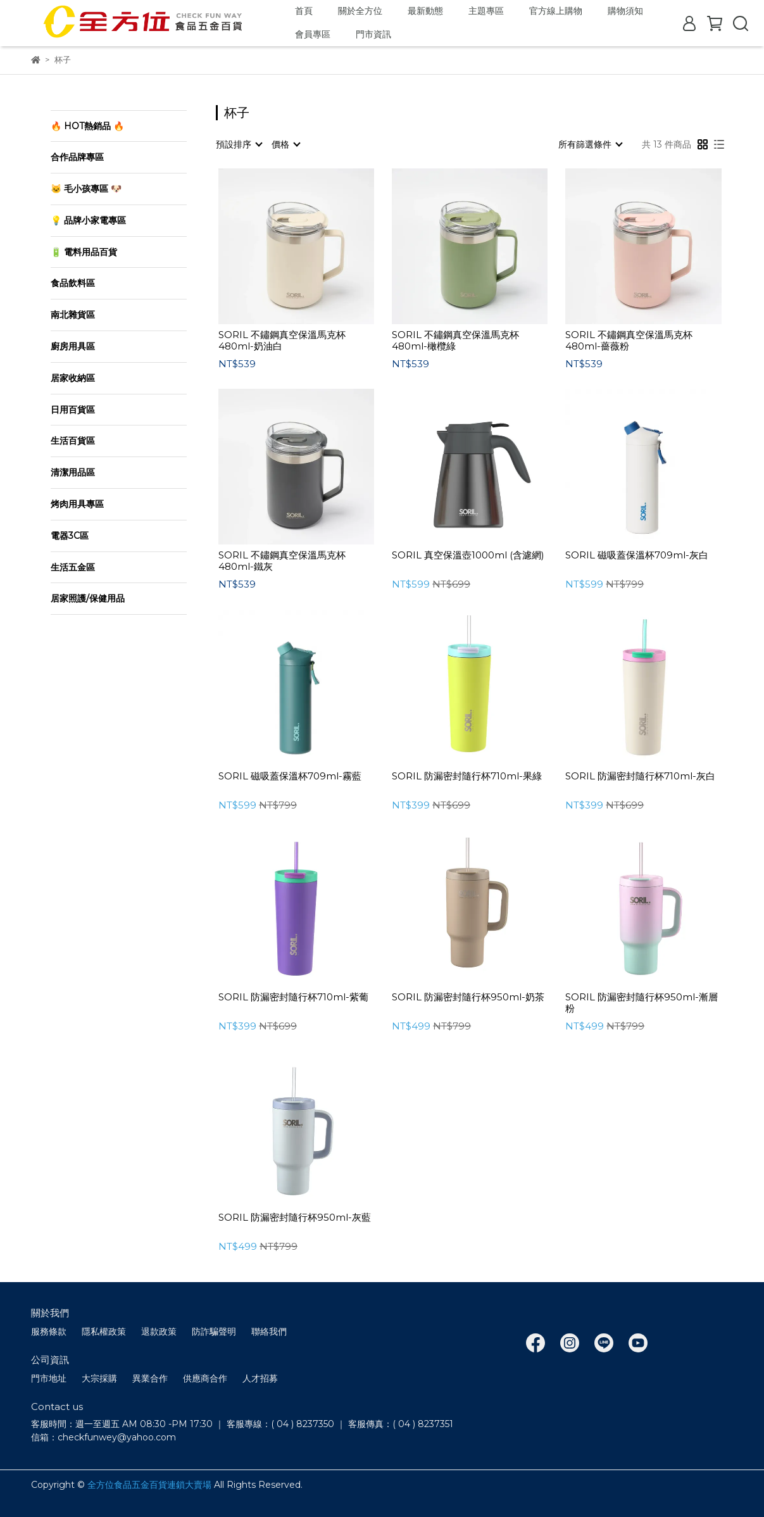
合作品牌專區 (77, 157)
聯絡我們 (269, 1331)
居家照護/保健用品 (88, 598)
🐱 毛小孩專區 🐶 (86, 188)
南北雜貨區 (73, 314)
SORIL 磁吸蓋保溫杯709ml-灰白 (636, 555)
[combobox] (238, 144)
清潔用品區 (73, 472)
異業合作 (150, 1378)
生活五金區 (73, 567)
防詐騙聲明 (214, 1331)
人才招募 (260, 1378)
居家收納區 (73, 378)
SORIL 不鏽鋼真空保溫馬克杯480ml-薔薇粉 (628, 340)
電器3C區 (70, 535)
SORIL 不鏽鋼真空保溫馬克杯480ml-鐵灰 (282, 561)
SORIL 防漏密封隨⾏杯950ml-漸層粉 (641, 1002)
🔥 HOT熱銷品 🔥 (87, 126)
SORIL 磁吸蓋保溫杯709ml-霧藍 (289, 776)
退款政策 (159, 1331)
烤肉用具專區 (77, 504)
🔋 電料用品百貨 (84, 252)
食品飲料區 (73, 283)
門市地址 (48, 1378)
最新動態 (425, 10)
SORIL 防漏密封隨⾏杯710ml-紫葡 (293, 997)
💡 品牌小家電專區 (88, 220)
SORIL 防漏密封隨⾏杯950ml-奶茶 (468, 997)
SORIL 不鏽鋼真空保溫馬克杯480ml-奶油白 (282, 340)
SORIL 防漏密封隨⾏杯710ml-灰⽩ (640, 776)
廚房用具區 (73, 346)
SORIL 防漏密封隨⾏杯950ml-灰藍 (294, 1217)
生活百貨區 (73, 440)
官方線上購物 (555, 10)
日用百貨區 (73, 409)
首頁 (304, 10)
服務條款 (48, 1331)
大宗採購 (99, 1378)
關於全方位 (360, 10)
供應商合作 (205, 1378)
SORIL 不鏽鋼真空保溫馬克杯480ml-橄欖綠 (455, 340)
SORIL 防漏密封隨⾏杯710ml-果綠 (467, 776)
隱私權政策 (104, 1331)
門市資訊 (373, 34)
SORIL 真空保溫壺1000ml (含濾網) (468, 555)
